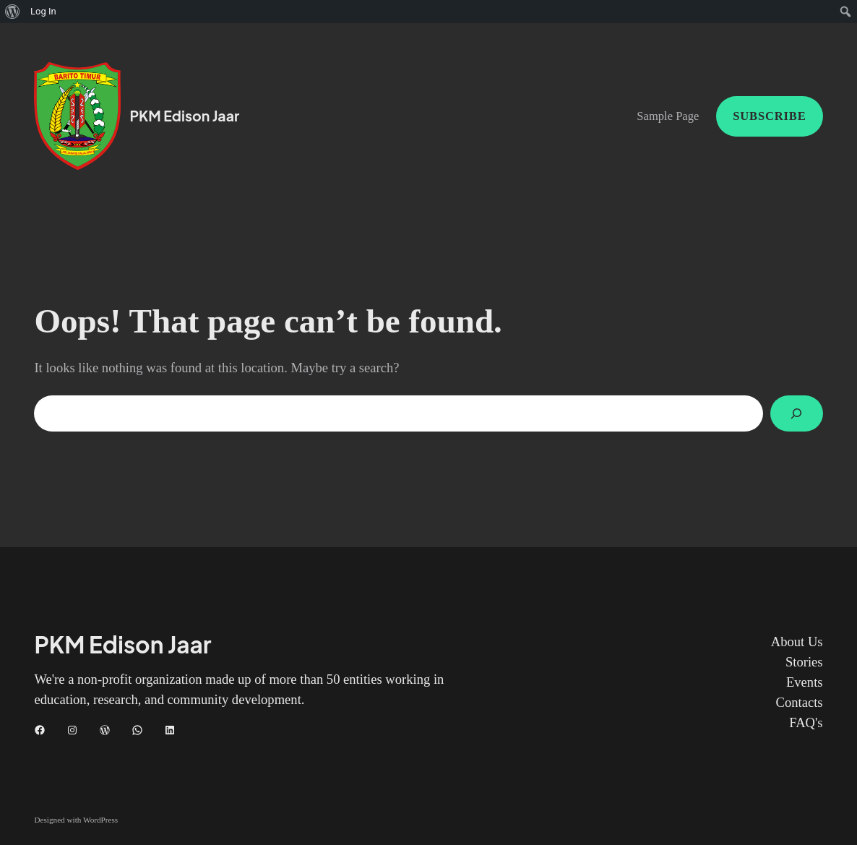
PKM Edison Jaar (184, 115)
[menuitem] (12, 11)
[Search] (796, 413)
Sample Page (668, 116)
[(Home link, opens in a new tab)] (77, 116)
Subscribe (769, 116)
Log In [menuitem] (43, 11)
